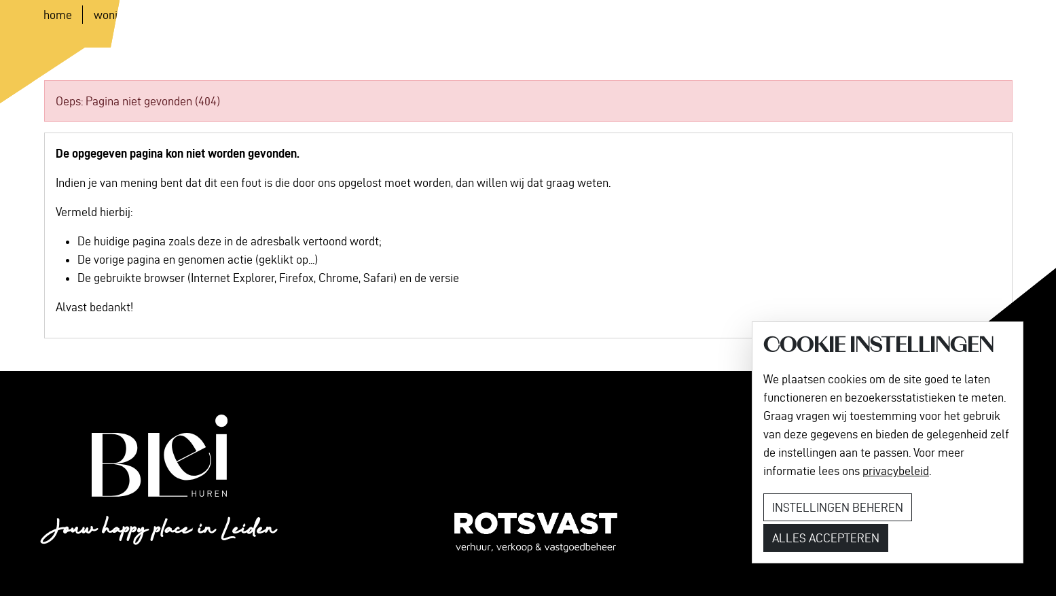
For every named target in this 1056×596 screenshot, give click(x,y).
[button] (457, 24)
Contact (390, 24)
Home (110, 24)
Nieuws (290, 24)
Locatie (233, 24)
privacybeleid (895, 470)
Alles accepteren (825, 537)
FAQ (339, 24)
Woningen (170, 24)
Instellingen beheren (837, 507)
